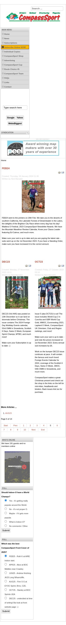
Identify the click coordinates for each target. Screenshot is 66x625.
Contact (7, 87)
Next (34, 430)
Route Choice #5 (11, 69)
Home (7, 34)
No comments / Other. (16, 526)
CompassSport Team (13, 74)
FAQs (6, 78)
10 (25, 430)
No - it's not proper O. (16, 509)
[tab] (27, 133)
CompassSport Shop (13, 56)
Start (6, 425)
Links (6, 82)
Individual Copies (12, 52)
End (43, 430)
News (6, 38)
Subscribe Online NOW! (15, 47)
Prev (15, 425)
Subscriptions (10, 43)
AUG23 (8, 413)
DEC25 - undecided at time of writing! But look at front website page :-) (18, 602)
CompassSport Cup (13, 65)
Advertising (9, 60)
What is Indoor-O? (15, 522)
